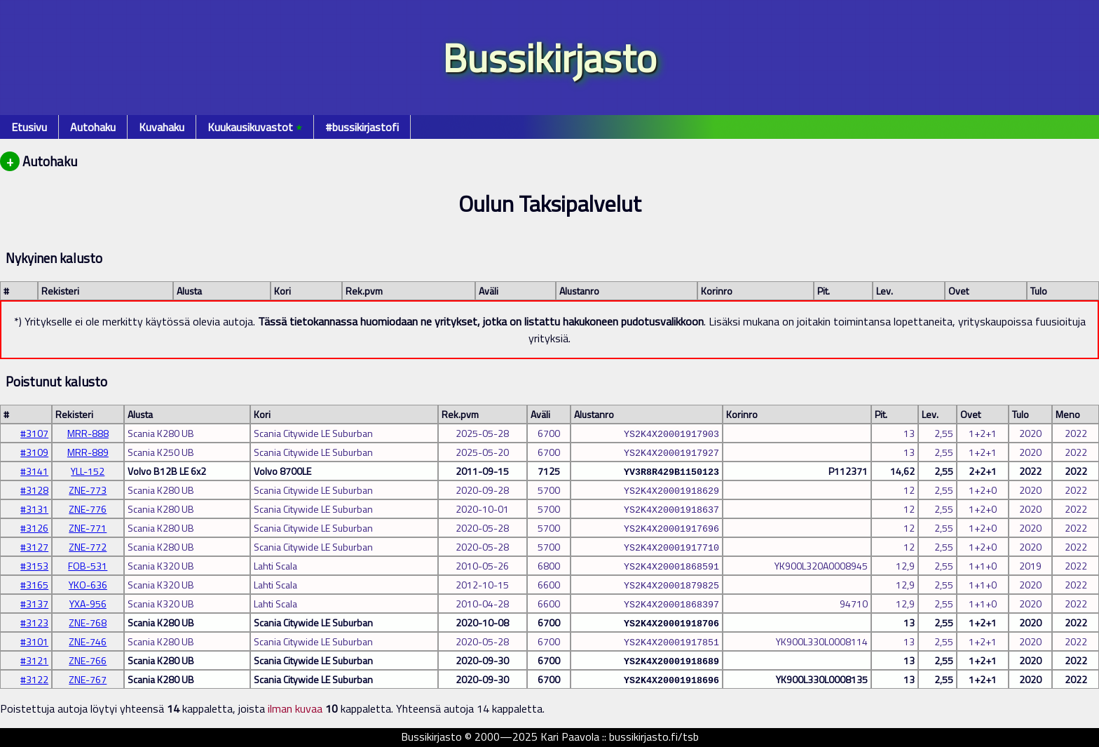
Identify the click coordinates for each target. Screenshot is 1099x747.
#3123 (34, 622)
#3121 (34, 660)
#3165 (34, 584)
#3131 (34, 509)
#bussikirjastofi (362, 127)
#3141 (34, 471)
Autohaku (93, 127)
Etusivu (29, 127)
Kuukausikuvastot (254, 127)
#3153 (34, 565)
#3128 (34, 490)
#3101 (34, 641)
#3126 (34, 527)
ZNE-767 (88, 679)
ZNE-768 (88, 622)
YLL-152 (87, 471)
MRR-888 (88, 433)
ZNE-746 (88, 641)
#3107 (34, 433)
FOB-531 (87, 565)
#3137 (34, 603)
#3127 (34, 546)
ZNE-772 (88, 546)
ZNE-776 (88, 509)
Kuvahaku (161, 127)
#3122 (34, 679)
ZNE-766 (88, 660)
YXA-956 (88, 603)
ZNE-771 (88, 527)
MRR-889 (88, 452)
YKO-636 (88, 584)
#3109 (34, 452)
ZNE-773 (88, 490)
